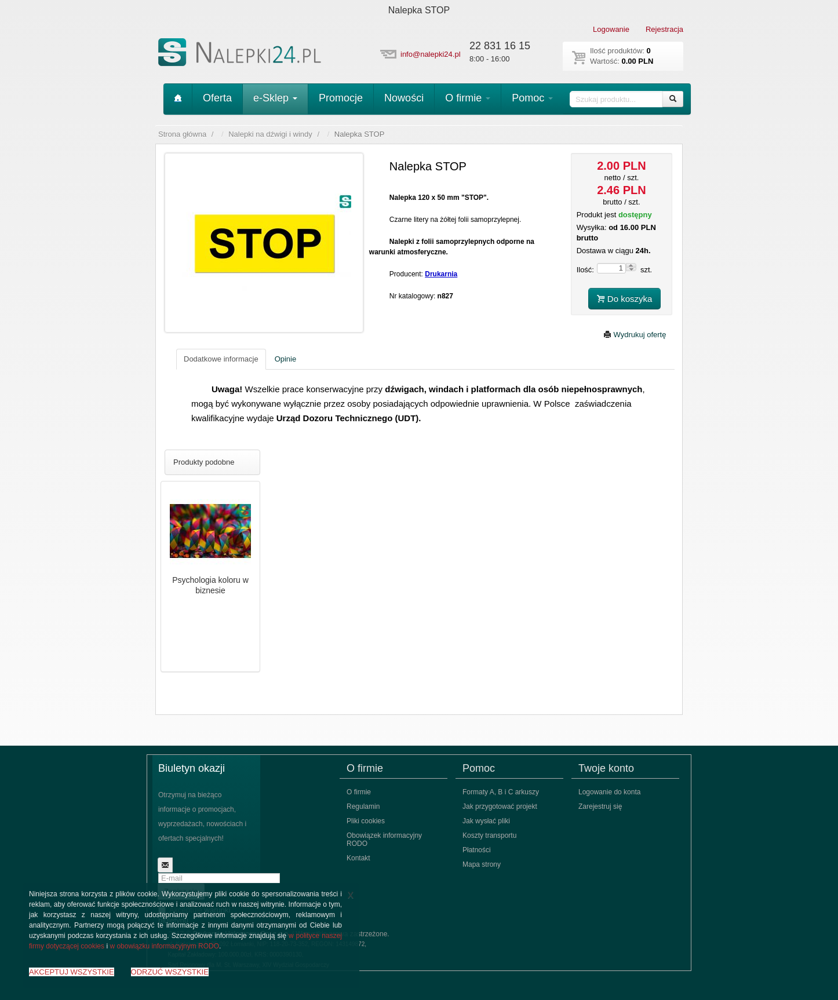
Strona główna (182, 134)
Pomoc (532, 98)
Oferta (217, 98)
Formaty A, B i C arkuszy (500, 792)
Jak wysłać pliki (486, 821)
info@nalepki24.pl (430, 54)
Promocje (341, 98)
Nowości (404, 98)
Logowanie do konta (609, 792)
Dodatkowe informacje (221, 359)
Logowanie (611, 29)
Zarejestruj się (600, 806)
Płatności (476, 850)
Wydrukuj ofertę (634, 334)
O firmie (467, 98)
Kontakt (358, 858)
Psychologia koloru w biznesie (210, 585)
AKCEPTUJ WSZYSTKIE (71, 972)
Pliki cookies (366, 821)
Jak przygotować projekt (499, 806)
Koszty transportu (489, 835)
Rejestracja (664, 29)
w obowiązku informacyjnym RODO (164, 946)
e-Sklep (275, 98)
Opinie (286, 359)
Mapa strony (481, 864)
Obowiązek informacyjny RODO (384, 839)
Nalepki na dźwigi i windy (270, 134)
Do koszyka (625, 299)
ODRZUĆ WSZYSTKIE (170, 972)
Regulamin (363, 806)
